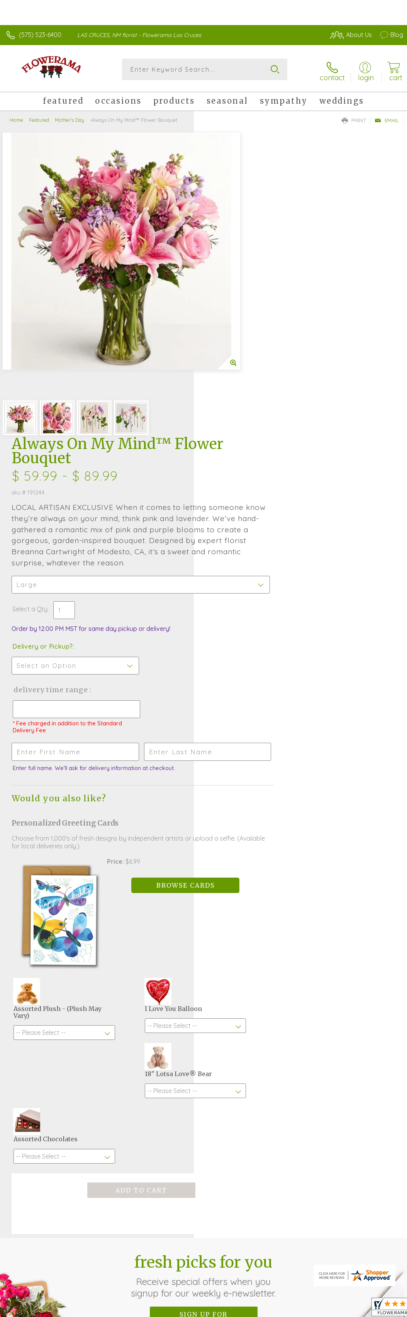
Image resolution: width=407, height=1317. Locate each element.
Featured (39, 117)
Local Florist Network (327, 1231)
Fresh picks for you (204, 962)
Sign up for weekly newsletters (203, 1005)
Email (387, 117)
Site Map (375, 1231)
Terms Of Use (226, 1231)
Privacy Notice (271, 1231)
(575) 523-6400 (40, 35)
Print (354, 117)
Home (16, 117)
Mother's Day (69, 117)
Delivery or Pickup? (236, 362)
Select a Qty (223, 325)
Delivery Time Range (244, 405)
